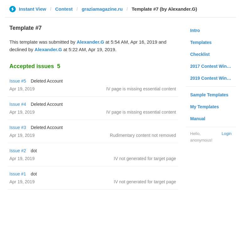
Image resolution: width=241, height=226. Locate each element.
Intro (195, 30)
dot (34, 150)
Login (227, 133)
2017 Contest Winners (213, 66)
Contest (64, 9)
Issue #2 (17, 150)
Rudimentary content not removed (143, 135)
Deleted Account (47, 80)
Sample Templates (209, 94)
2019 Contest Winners (213, 78)
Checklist (200, 54)
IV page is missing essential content (141, 88)
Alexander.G (90, 42)
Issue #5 (17, 80)
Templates (201, 42)
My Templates (204, 106)
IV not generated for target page (145, 158)
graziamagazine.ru (102, 9)
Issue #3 (17, 127)
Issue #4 (17, 104)
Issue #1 (17, 173)
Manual (197, 118)
